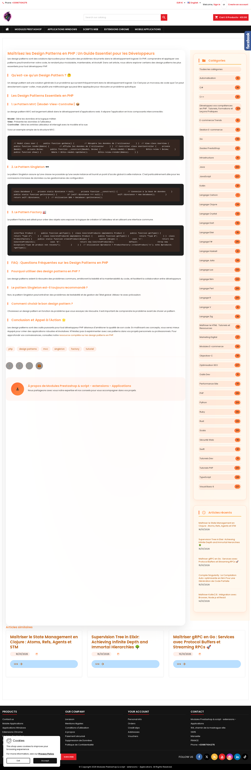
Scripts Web (90, 29)
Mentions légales (74, 723)
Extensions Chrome (116, 29)
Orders (131, 723)
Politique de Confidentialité (79, 744)
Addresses (133, 732)
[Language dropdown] (194, 3)
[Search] (125, 17)
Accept (45, 760)
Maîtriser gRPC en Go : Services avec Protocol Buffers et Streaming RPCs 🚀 (220, 562)
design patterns (28, 349)
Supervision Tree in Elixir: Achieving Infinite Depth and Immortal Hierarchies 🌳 (220, 544)
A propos (70, 732)
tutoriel (90, 349)
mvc (45, 349)
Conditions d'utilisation (77, 727)
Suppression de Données (78, 740)
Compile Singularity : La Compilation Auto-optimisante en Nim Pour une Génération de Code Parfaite (220, 580)
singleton (59, 349)
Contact (197, 711)
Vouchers (133, 736)
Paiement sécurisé (75, 736)
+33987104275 (19, 2)
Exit (18, 760)
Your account (138, 711)
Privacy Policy (46, 753)
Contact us (8, 719)
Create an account (238, 4)
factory (75, 349)
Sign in (216, 4)
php (10, 349)
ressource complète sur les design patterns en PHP (86, 335)
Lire (18, 664)
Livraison (69, 719)
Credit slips (134, 727)
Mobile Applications (148, 29)
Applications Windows (62, 29)
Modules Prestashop (28, 29)
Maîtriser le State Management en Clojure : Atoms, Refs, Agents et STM (220, 526)
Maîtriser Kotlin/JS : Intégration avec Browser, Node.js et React (220, 598)
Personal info (135, 719)
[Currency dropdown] (181, 3)
